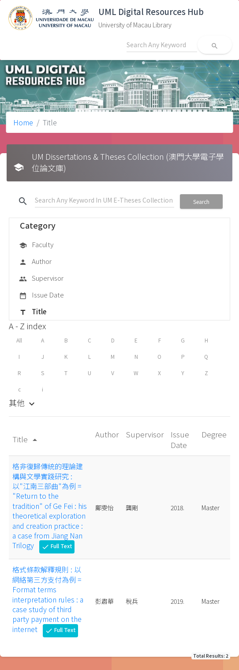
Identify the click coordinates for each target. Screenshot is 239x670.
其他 (23, 402)
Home (23, 122)
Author (35, 261)
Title (32, 312)
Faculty (36, 245)
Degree (214, 434)
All (19, 340)
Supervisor (41, 278)
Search (201, 201)
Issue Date (41, 295)
